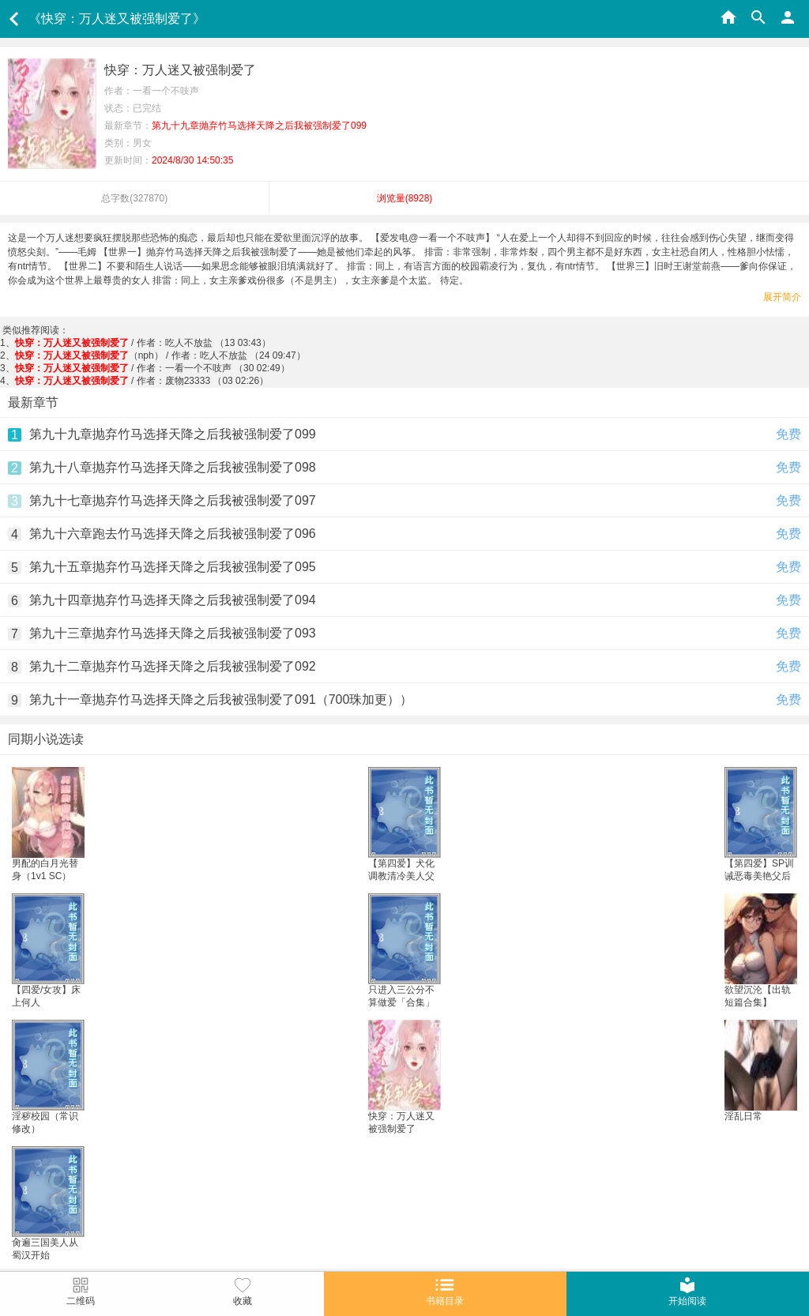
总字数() (134, 198)
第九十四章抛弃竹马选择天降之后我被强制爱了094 (172, 600)
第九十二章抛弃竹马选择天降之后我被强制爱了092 (172, 666)
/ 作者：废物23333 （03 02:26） (142, 380)
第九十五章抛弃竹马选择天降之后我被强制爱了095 (172, 566)
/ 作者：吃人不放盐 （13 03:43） (143, 342)
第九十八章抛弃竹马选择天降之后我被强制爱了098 (172, 467)
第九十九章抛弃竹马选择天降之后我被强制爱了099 (172, 434)
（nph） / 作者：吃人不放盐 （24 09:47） (160, 355)
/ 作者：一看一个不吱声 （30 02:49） (152, 368)
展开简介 (782, 297)
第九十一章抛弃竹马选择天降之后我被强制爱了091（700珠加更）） (220, 699)
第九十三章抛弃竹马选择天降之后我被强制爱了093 (172, 633)
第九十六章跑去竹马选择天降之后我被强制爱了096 (172, 533)
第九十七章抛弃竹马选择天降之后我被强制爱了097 (172, 500)
